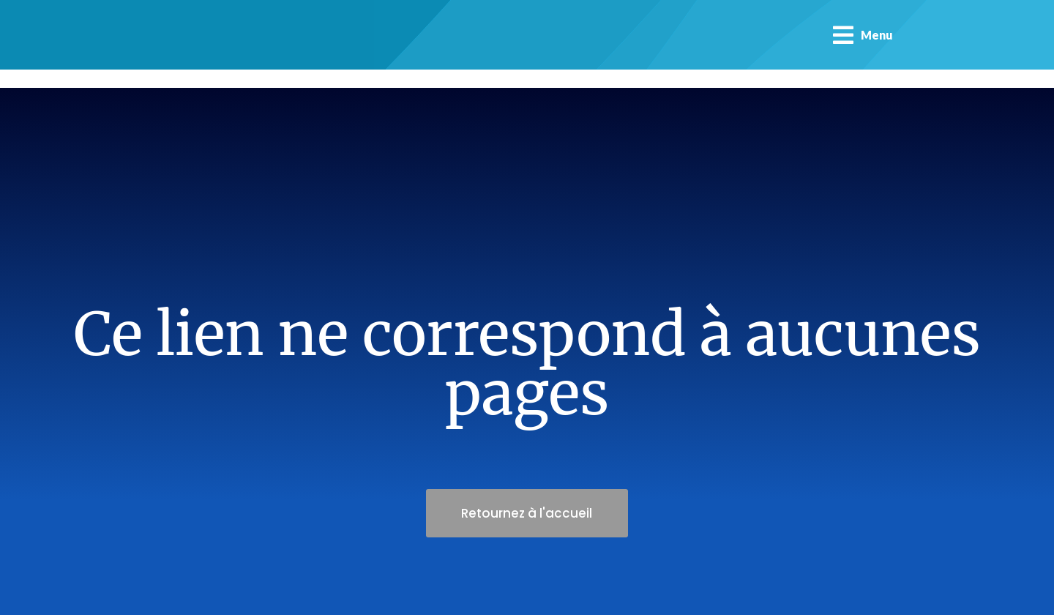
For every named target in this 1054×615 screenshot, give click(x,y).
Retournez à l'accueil (527, 513)
